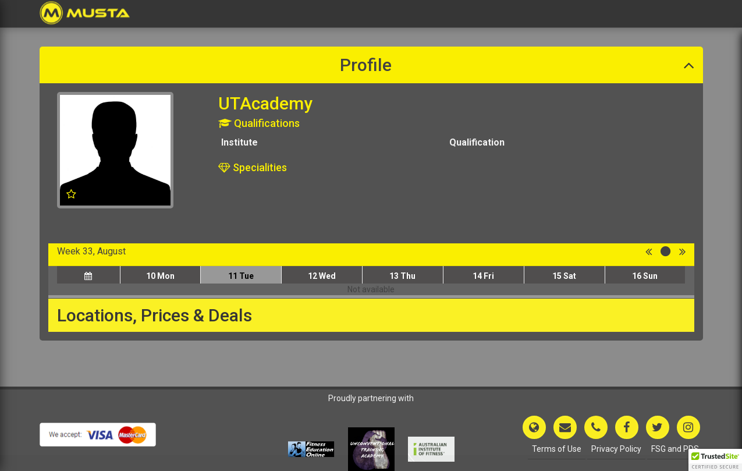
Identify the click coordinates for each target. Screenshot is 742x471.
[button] (715, 460)
